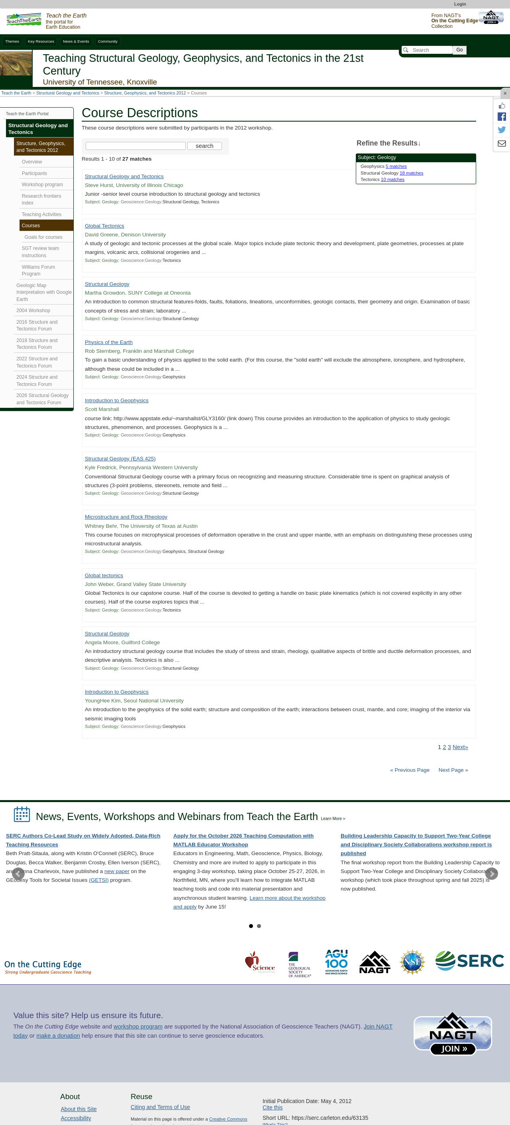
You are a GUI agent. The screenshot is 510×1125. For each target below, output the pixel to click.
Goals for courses (44, 237)
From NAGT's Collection (455, 21)
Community (108, 41)
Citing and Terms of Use (160, 1107)
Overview (32, 162)
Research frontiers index (41, 199)
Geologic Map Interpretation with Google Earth (44, 292)
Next (491, 873)
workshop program (138, 1026)
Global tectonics (104, 575)
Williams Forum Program (38, 270)
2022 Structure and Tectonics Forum (36, 362)
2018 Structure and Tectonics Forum (36, 344)
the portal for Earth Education (66, 21)
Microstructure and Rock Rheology (126, 517)
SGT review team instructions (40, 252)
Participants (34, 173)
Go (459, 50)
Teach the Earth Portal (27, 113)
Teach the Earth (16, 92)
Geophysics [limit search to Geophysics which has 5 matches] (384, 166)
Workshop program (42, 184)
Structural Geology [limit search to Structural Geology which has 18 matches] (392, 173)
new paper (116, 871)
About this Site (79, 1109)
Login (460, 4)
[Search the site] (136, 146)
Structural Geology (107, 284)
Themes (12, 41)
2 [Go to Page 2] (444, 747)
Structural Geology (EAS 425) (120, 459)
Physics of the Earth (109, 342)
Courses (31, 225)
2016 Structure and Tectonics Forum (36, 325)
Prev (18, 873)
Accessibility (76, 1118)
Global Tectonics (104, 226)
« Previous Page (410, 770)
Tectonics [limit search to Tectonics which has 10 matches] (382, 179)
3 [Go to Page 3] (449, 747)
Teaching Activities (41, 214)
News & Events (76, 41)
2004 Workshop (33, 310)
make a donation (58, 1036)
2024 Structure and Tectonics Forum (36, 380)
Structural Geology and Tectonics (67, 92)
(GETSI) (99, 880)
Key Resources (41, 41)
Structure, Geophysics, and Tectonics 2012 (145, 92)
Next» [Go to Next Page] (460, 747)
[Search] (427, 50)
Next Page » (452, 770)
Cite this (273, 1107)
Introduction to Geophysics (117, 400)
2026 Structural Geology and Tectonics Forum (42, 399)
